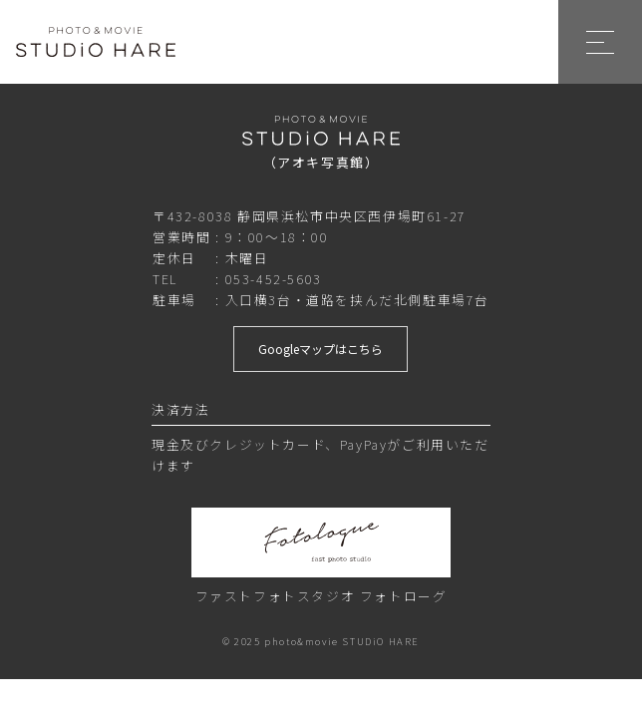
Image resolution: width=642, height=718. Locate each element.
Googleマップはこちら (320, 348)
